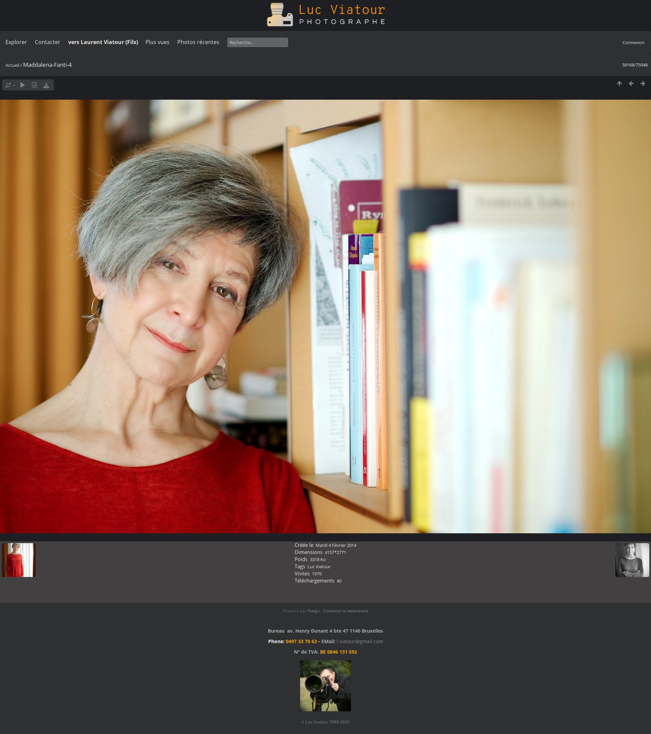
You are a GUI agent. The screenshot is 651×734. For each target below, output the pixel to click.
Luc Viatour (319, 566)
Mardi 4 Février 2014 (336, 545)
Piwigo (314, 611)
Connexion (634, 42)
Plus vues (157, 42)
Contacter (47, 42)
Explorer (16, 42)
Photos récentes (198, 42)
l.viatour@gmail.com (360, 641)
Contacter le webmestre (346, 611)
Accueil (12, 65)
